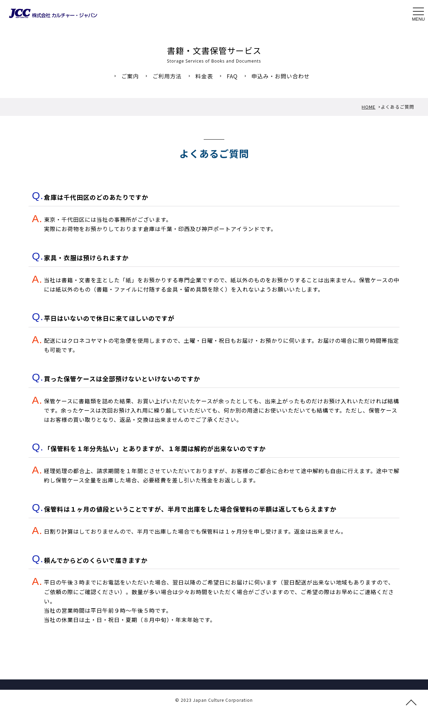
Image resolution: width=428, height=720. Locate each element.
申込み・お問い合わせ (280, 76)
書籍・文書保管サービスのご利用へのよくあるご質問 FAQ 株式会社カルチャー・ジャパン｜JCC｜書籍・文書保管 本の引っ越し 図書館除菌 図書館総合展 (53, 13)
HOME (368, 106)
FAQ (232, 76)
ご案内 (130, 76)
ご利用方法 (167, 76)
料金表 (204, 76)
